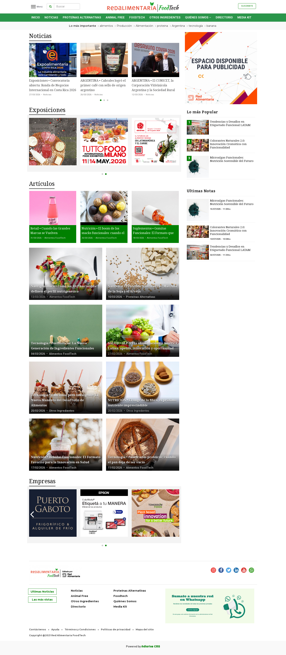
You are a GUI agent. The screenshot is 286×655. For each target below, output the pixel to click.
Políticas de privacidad (115, 629)
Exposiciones (47, 110)
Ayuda (55, 629)
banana (211, 26)
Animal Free (115, 17)
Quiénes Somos (198, 17)
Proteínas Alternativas (82, 17)
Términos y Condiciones (80, 629)
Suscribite (247, 6)
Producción (124, 26)
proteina (162, 26)
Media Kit (244, 17)
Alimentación (144, 26)
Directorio (224, 17)
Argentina (178, 26)
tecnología (196, 26)
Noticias (51, 17)
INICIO (35, 17)
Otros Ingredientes (165, 17)
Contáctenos (37, 629)
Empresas (42, 481)
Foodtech (137, 17)
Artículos (42, 183)
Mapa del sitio (145, 629)
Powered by (143, 646)
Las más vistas (42, 599)
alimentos (106, 26)
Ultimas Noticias (42, 591)
